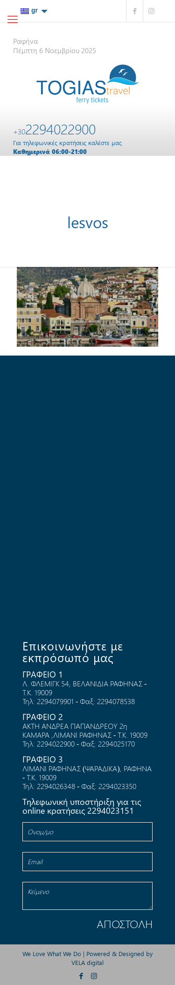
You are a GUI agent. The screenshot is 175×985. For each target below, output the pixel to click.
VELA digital (87, 962)
